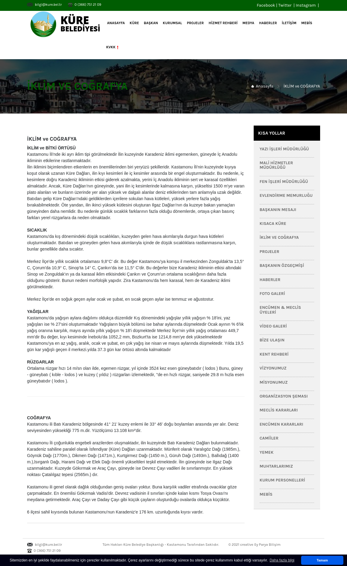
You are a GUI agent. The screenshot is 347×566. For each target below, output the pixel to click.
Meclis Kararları (279, 410)
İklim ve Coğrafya (279, 237)
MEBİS (306, 23)
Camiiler (269, 438)
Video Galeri (273, 326)
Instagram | (308, 5)
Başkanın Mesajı (278, 209)
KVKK (113, 47)
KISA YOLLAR (271, 133)
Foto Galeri (272, 293)
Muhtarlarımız (276, 466)
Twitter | (287, 5)
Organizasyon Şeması (284, 396)
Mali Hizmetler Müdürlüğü (276, 165)
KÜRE (134, 23)
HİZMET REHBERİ (223, 23)
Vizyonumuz (273, 368)
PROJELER (195, 23)
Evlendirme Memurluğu (286, 195)
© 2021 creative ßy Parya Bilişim (254, 544)
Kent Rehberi (274, 354)
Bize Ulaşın (272, 340)
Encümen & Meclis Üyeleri (280, 310)
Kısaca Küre (273, 223)
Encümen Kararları (281, 424)
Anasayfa (115, 23)
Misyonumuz (274, 382)
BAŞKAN (151, 23)
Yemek (267, 452)
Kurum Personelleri (282, 480)
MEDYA (248, 23)
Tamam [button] (322, 560)
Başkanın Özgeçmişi (282, 265)
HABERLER (268, 23)
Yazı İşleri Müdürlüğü (284, 149)
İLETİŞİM (289, 23)
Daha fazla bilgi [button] (282, 560)
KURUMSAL (172, 23)
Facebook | (267, 5)
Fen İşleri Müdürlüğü (284, 181)
